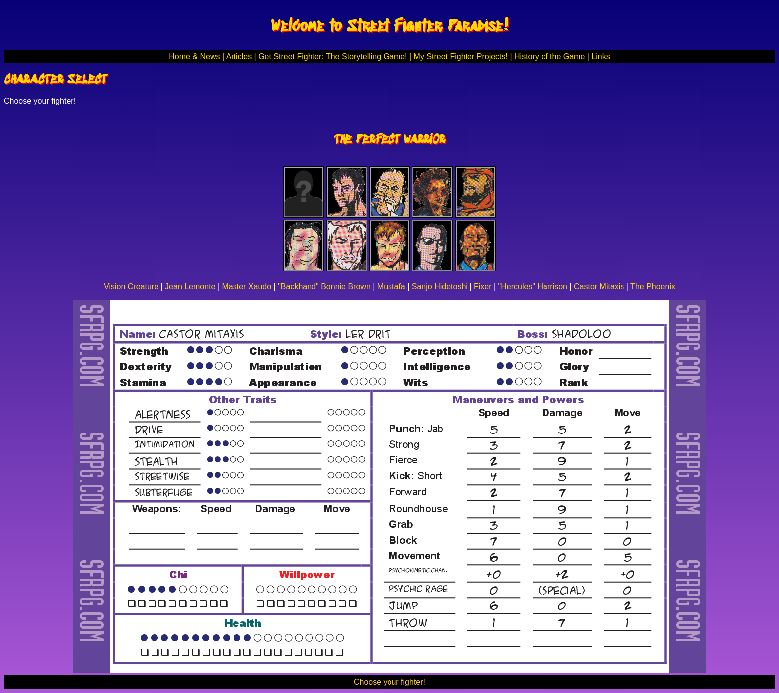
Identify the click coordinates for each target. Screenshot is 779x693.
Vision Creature (131, 286)
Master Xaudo (247, 286)
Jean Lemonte (190, 286)
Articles (239, 56)
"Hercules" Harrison (532, 286)
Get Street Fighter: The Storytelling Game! (332, 56)
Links (600, 56)
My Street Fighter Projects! (461, 56)
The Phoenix (652, 286)
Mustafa (391, 286)
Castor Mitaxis (599, 286)
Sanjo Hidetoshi (439, 286)
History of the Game (549, 56)
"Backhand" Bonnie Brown (324, 286)
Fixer (483, 286)
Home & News (194, 56)
